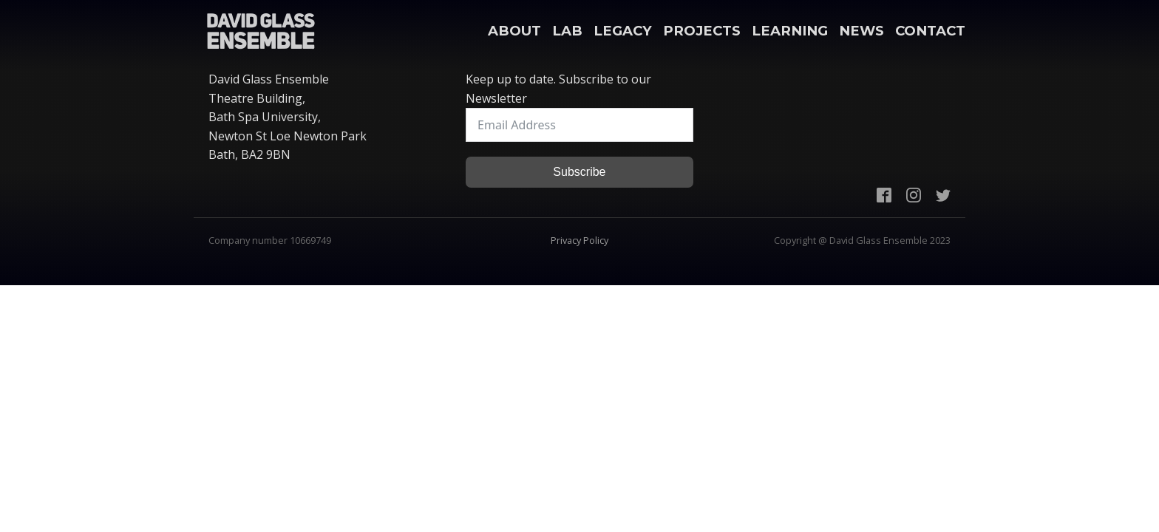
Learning (790, 30)
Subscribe (579, 172)
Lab (567, 30)
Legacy (623, 30)
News (861, 30)
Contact (930, 30)
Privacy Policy (579, 240)
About (514, 30)
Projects (702, 30)
